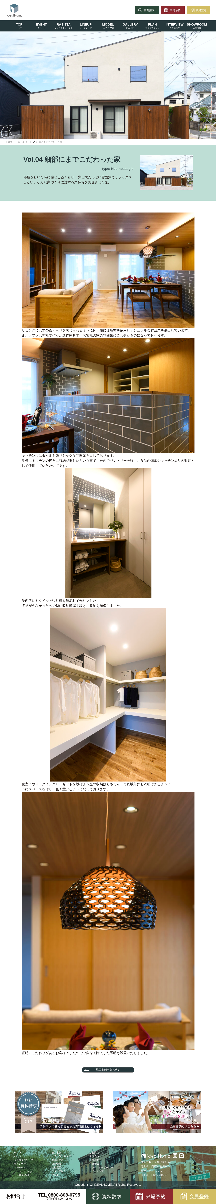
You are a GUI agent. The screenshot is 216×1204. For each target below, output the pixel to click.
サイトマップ (96, 1171)
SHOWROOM (197, 24)
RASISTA (63, 24)
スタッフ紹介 (59, 1171)
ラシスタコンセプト (24, 1160)
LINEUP (86, 24)
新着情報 (94, 1152)
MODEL (108, 24)
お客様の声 (58, 1160)
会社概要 (56, 1167)
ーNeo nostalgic (24, 1171)
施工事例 (56, 1152)
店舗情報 (56, 1163)
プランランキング (61, 1156)
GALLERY (130, 24)
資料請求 (94, 1160)
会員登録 (94, 1163)
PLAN (152, 24)
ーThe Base (22, 1175)
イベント (19, 1156)
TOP (19, 24)
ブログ (55, 1175)
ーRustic (20, 1167)
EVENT (41, 24)
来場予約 (94, 1156)
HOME (17, 1152)
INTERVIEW (174, 24)
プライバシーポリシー (101, 1167)
